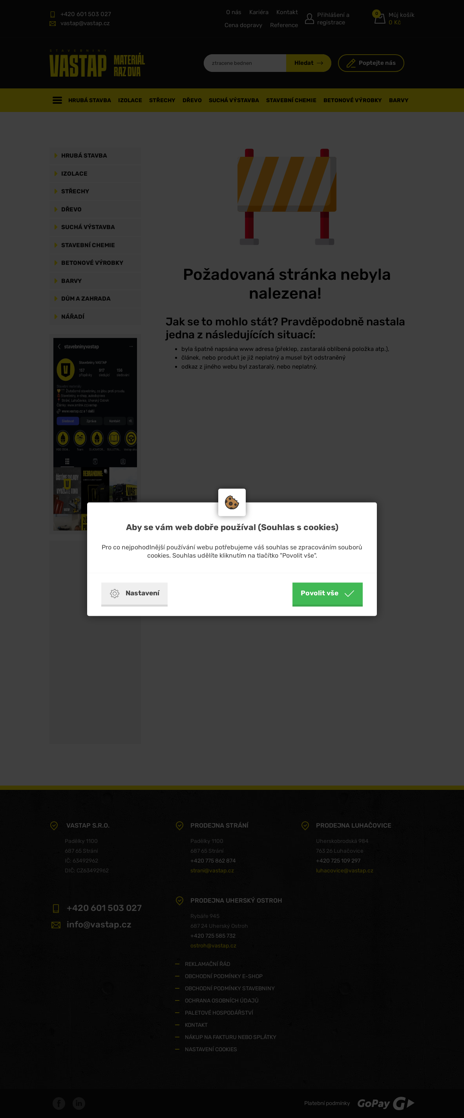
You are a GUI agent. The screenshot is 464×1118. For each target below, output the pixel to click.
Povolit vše (327, 593)
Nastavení (134, 593)
